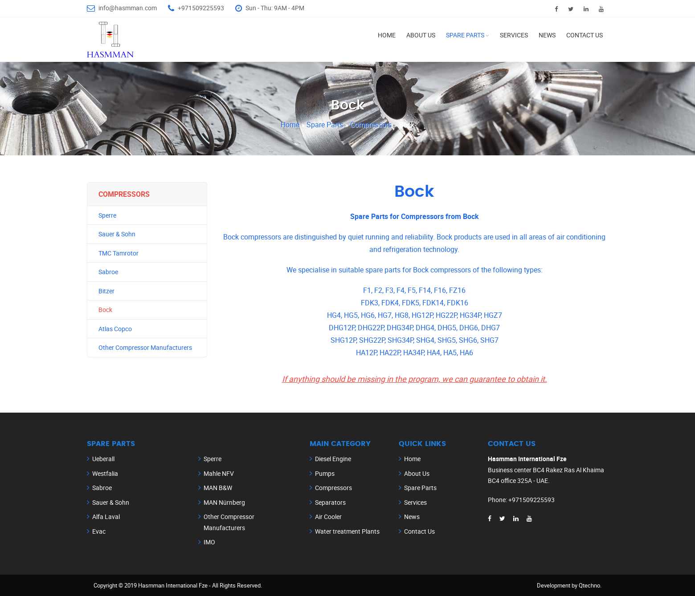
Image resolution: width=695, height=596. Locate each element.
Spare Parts (465, 35)
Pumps (325, 473)
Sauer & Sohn (116, 234)
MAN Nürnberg (224, 502)
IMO (209, 542)
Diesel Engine (333, 458)
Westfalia (105, 473)
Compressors (371, 125)
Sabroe (108, 272)
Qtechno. (590, 585)
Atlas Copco (115, 328)
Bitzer (106, 291)
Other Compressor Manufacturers (145, 347)
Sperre (107, 215)
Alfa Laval (106, 516)
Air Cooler (328, 516)
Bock (105, 309)
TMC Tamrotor (118, 253)
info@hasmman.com (127, 8)
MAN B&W (218, 487)
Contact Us (584, 35)
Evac (99, 531)
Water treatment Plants (347, 531)
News (547, 35)
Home (387, 35)
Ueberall (103, 458)
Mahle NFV (219, 473)
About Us (420, 35)
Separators (330, 502)
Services (514, 35)
